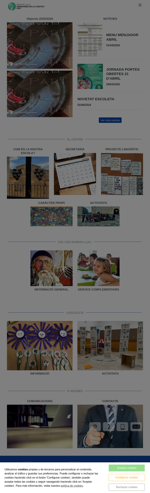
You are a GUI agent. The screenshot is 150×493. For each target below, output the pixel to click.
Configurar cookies (126, 477)
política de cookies (72, 485)
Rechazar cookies (127, 487)
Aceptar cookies (126, 467)
